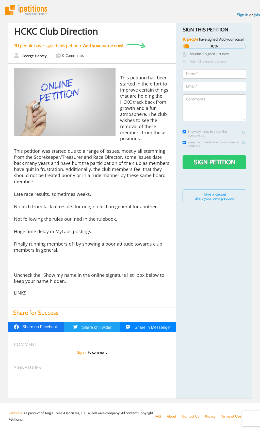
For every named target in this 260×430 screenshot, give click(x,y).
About (171, 416)
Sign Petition (214, 162)
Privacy (210, 416)
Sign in (242, 14)
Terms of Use (231, 416)
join (257, 14)
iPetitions (26, 10)
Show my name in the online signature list (205, 133)
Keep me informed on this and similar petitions (211, 144)
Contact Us (190, 416)
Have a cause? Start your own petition (214, 196)
